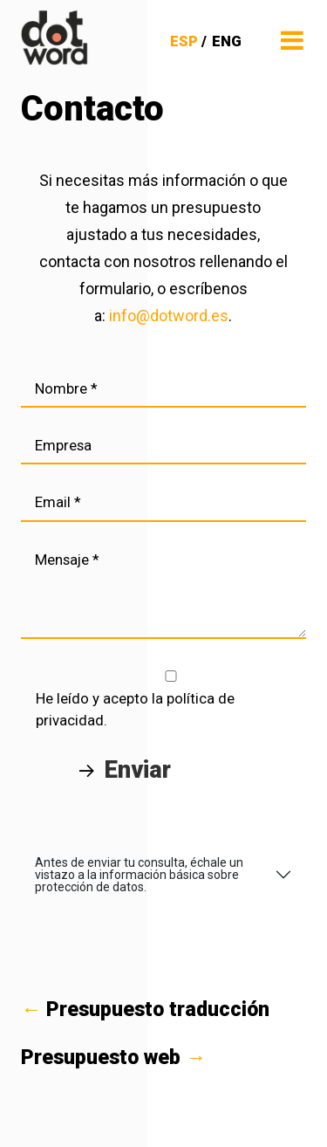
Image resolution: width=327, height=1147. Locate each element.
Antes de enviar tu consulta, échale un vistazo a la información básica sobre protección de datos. (139, 874)
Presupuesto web (113, 1057)
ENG (227, 41)
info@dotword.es (168, 315)
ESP (184, 41)
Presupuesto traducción (145, 1009)
